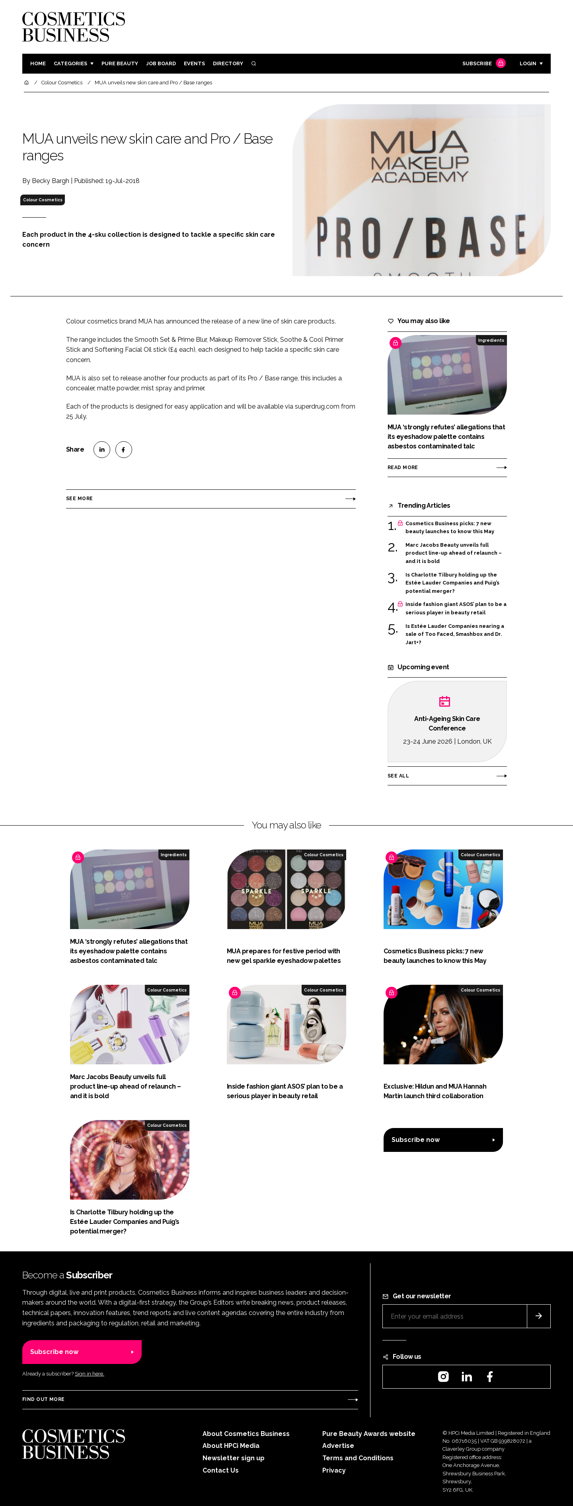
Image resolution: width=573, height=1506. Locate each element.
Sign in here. (89, 1374)
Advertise (338, 1446)
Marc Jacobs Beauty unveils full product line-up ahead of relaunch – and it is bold (453, 553)
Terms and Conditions (358, 1458)
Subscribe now (416, 1140)
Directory (228, 63)
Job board (161, 63)
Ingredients (491, 340)
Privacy (334, 1470)
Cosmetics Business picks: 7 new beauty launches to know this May (449, 528)
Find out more (43, 1399)
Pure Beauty (119, 63)
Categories (70, 63)
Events (194, 63)
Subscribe (483, 64)
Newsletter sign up (234, 1458)
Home (38, 63)
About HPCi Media (231, 1446)
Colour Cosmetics (42, 199)
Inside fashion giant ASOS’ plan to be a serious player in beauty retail (456, 608)
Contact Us (221, 1470)
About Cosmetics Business (246, 1434)
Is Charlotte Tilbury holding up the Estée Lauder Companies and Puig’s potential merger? (452, 583)
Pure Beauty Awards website (368, 1434)
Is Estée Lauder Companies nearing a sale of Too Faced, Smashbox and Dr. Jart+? (454, 634)
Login (528, 63)
